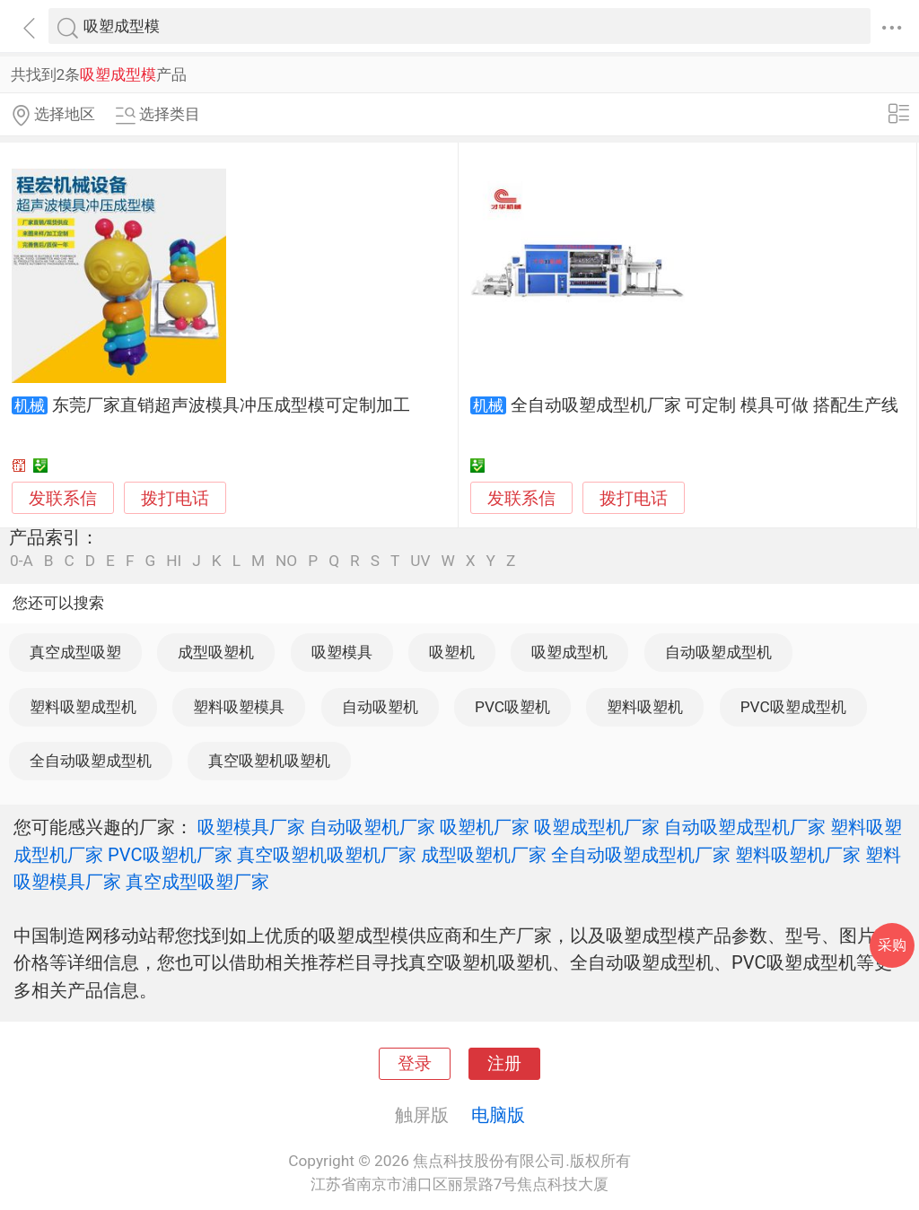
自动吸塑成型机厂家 (745, 827)
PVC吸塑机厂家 (170, 855)
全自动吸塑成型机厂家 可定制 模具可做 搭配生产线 (704, 405)
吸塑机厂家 (485, 827)
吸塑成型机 (569, 652)
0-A (21, 561)
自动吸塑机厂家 (372, 827)
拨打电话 (175, 498)
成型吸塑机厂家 (484, 855)
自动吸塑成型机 (718, 652)
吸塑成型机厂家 (597, 827)
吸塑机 (452, 652)
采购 (892, 944)
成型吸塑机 (216, 652)
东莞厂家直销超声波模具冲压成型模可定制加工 (231, 405)
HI (173, 561)
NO (286, 561)
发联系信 (63, 499)
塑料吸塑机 (645, 707)
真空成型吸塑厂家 (197, 881)
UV (420, 561)
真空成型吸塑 (75, 652)
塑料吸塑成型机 (83, 707)
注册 (504, 1064)
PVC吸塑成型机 (793, 707)
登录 (415, 1064)
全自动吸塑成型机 (91, 761)
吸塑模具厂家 (251, 827)
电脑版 (498, 1115)
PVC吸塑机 (512, 707)
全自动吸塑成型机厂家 (641, 855)
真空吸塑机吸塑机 (269, 761)
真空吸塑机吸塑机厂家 (326, 855)
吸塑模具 (341, 652)
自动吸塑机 (380, 707)
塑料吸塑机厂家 (798, 855)
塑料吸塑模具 (238, 707)
